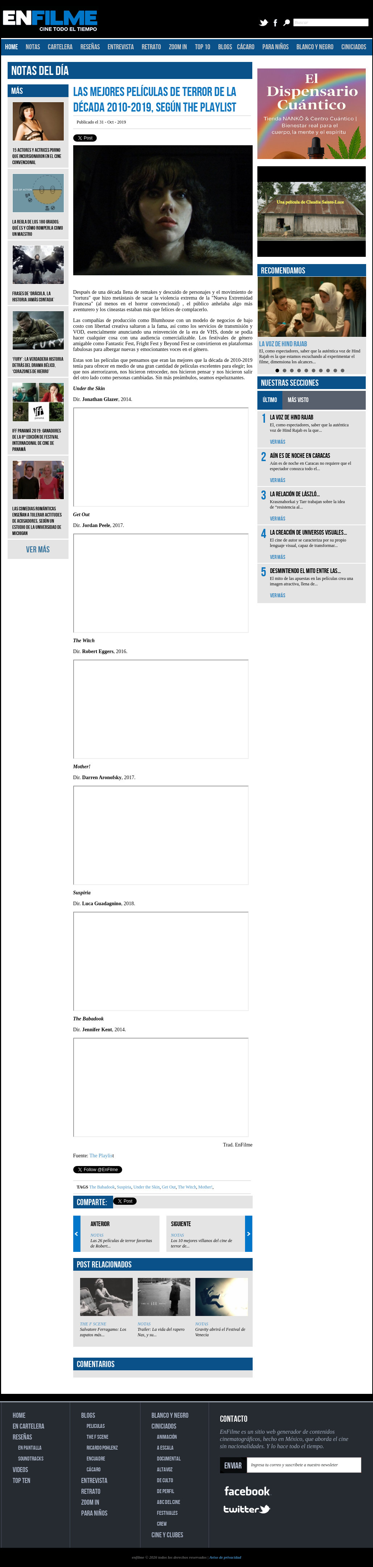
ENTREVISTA (121, 47)
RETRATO (151, 47)
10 (342, 370)
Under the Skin (146, 1187)
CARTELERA (60, 47)
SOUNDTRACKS (30, 1458)
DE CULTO (165, 1480)
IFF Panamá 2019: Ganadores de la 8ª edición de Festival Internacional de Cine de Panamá (38, 434)
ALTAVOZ (165, 1469)
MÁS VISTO (298, 400)
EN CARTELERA (28, 1426)
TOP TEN (21, 1480)
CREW (162, 1524)
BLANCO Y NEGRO (315, 47)
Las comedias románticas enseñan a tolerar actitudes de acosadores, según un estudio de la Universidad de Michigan (38, 515)
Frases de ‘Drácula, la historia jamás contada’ (38, 291)
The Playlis (101, 1155)
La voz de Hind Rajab (283, 344)
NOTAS (33, 47)
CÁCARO (245, 47)
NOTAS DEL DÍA (40, 71)
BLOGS (225, 47)
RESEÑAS (90, 47)
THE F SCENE (93, 1323)
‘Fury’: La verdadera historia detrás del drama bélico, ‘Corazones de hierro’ (38, 360)
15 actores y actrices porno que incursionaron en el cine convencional (38, 151)
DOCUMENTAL (169, 1458)
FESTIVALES (167, 1513)
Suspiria (123, 1187)
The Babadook (102, 1187)
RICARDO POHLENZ (102, 1448)
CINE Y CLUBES (167, 1535)
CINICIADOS (353, 47)
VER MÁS (38, 549)
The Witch (186, 1187)
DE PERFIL (165, 1491)
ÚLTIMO (270, 400)
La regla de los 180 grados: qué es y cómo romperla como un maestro (38, 222)
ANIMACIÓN (167, 1437)
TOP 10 (202, 47)
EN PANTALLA (30, 1448)
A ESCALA (165, 1448)
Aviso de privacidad (225, 1557)
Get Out (168, 1187)
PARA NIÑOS (275, 47)
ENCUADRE (96, 1458)
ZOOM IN (178, 47)
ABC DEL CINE (168, 1502)
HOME (11, 47)
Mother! (204, 1187)
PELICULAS (96, 1426)
